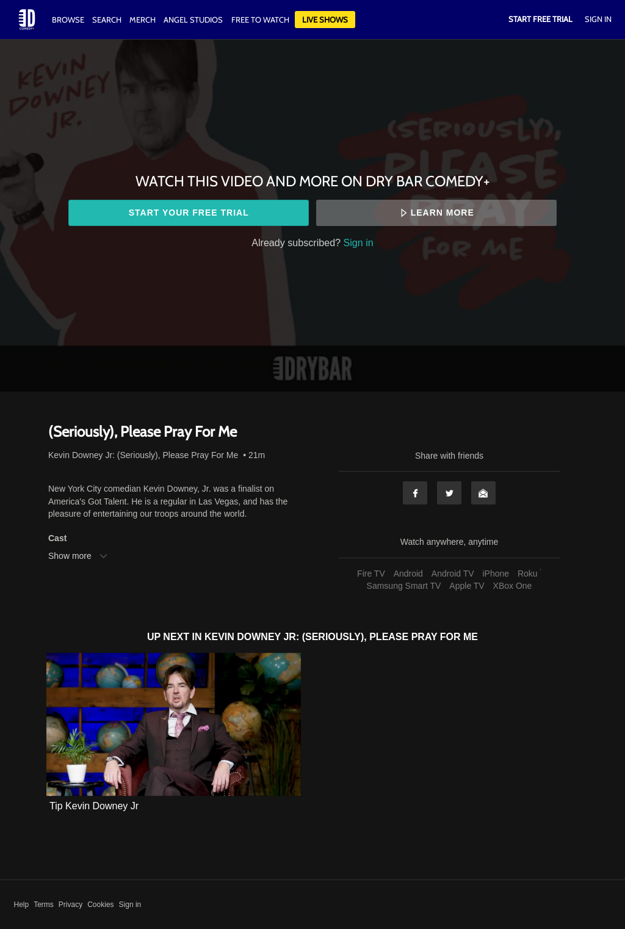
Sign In (598, 19)
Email (483, 493)
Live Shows (325, 19)
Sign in (359, 242)
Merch (142, 19)
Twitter (449, 493)
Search (107, 19)
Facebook (415, 493)
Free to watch (260, 19)
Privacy (70, 904)
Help (21, 904)
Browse (69, 19)
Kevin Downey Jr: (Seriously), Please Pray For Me (143, 455)
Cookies (100, 904)
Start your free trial (189, 212)
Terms (44, 904)
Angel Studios (193, 19)
